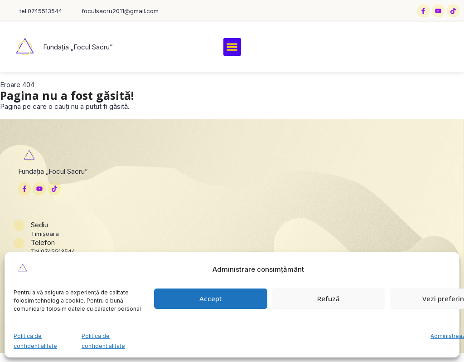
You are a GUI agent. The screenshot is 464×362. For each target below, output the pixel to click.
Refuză (328, 298)
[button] (232, 47)
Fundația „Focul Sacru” (78, 47)
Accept (210, 298)
